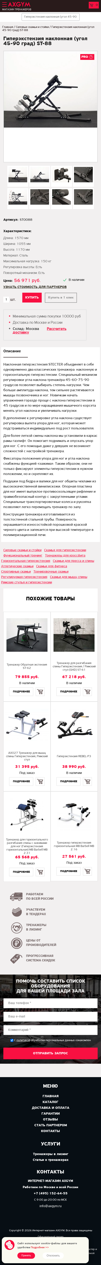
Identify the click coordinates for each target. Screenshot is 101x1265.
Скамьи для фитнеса (51, 566)
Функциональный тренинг (22, 555)
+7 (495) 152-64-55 (51, 1193)
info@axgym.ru (50, 1206)
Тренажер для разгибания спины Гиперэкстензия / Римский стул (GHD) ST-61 (74, 667)
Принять (26, 1255)
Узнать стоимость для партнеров (35, 287)
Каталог (50, 1102)
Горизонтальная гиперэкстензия (25, 561)
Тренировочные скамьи (50, 572)
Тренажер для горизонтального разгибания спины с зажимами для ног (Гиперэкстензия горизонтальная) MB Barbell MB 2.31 (27, 846)
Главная (7, 27)
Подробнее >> (40, 1247)
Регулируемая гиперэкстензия (24, 577)
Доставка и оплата (50, 1108)
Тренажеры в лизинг (50, 1154)
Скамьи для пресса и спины (73, 561)
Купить (40, 777)
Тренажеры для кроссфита (65, 555)
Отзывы (50, 1119)
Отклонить (53, 1255)
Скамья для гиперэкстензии (65, 550)
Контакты (50, 1131)
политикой (23, 1040)
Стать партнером (50, 1125)
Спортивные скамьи (16, 572)
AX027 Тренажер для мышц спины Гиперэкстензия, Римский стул (27, 756)
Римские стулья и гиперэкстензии (26, 582)
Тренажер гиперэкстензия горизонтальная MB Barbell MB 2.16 (74, 846)
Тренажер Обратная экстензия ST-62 (27, 666)
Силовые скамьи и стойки (32, 27)
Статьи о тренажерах (50, 1160)
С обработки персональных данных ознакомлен (52, 1040)
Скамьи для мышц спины (68, 577)
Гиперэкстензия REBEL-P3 (74, 756)
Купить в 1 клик (61, 297)
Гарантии (50, 1114)
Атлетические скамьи (17, 566)
